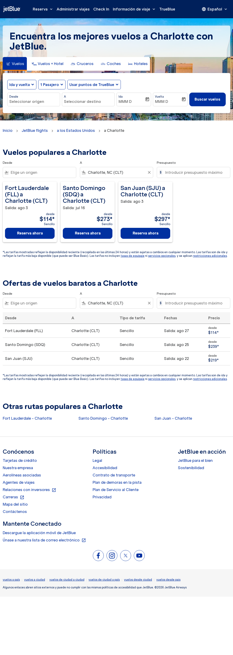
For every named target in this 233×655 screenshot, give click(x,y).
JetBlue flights (35, 130)
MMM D (125, 101)
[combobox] (33, 101)
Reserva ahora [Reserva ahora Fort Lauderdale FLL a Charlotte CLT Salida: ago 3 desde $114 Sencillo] (30, 233)
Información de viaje (135, 9)
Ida (121, 96)
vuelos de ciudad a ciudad (66, 579)
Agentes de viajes (19, 482)
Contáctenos (15, 511)
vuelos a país (11, 579)
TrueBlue (167, 9)
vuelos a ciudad (34, 579)
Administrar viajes (73, 9)
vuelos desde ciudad (138, 579)
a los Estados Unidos (76, 130)
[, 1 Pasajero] (49, 84)
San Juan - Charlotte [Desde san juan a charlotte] (173, 418)
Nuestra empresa (18, 467)
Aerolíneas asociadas (22, 475)
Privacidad (102, 497)
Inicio (8, 130)
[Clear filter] (149, 172)
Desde (13, 96)
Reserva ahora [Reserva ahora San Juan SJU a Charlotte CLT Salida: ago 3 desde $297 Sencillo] (145, 233)
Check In (101, 9)
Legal (97, 460)
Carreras (13, 497)
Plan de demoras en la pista (117, 482)
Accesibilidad (105, 467)
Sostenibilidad (191, 467)
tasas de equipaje (132, 255)
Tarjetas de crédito (20, 460)
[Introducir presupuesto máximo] (195, 172)
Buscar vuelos (207, 99)
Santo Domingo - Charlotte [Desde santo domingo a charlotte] (103, 418)
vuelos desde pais (168, 579)
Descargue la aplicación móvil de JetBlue (39, 532)
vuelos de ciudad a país (104, 579)
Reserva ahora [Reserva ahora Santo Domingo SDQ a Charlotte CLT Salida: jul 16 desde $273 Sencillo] (88, 233)
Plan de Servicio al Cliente (116, 489)
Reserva (44, 9)
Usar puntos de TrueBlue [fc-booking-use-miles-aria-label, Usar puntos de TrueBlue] (91, 84)
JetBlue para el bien (195, 460)
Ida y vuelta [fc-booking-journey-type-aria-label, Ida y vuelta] (19, 84)
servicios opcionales (161, 255)
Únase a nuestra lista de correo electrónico (44, 540)
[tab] (15, 64)
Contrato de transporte (114, 475)
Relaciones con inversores (29, 489)
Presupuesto (166, 163)
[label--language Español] (214, 9)
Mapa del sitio (15, 504)
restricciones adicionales (210, 255)
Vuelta (159, 96)
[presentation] (214, 9)
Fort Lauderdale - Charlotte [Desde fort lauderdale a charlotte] (27, 418)
